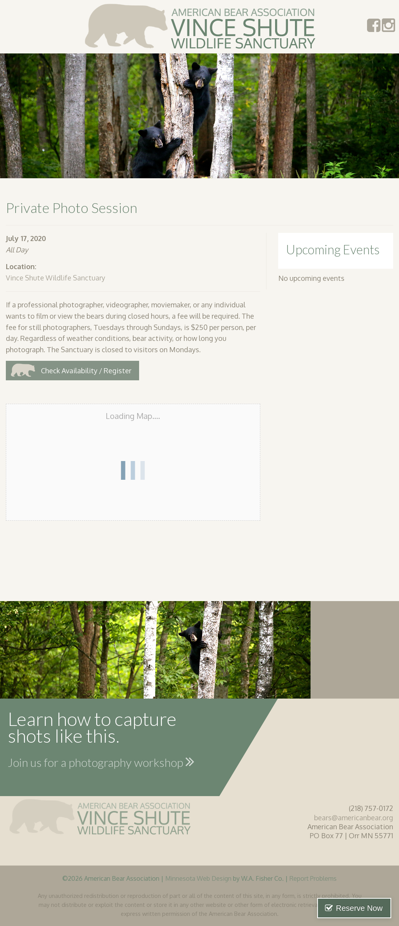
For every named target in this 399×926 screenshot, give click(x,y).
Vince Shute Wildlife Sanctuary (55, 277)
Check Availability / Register (86, 370)
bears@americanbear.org (353, 817)
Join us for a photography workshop (101, 761)
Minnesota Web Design (198, 878)
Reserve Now (359, 908)
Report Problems (313, 878)
